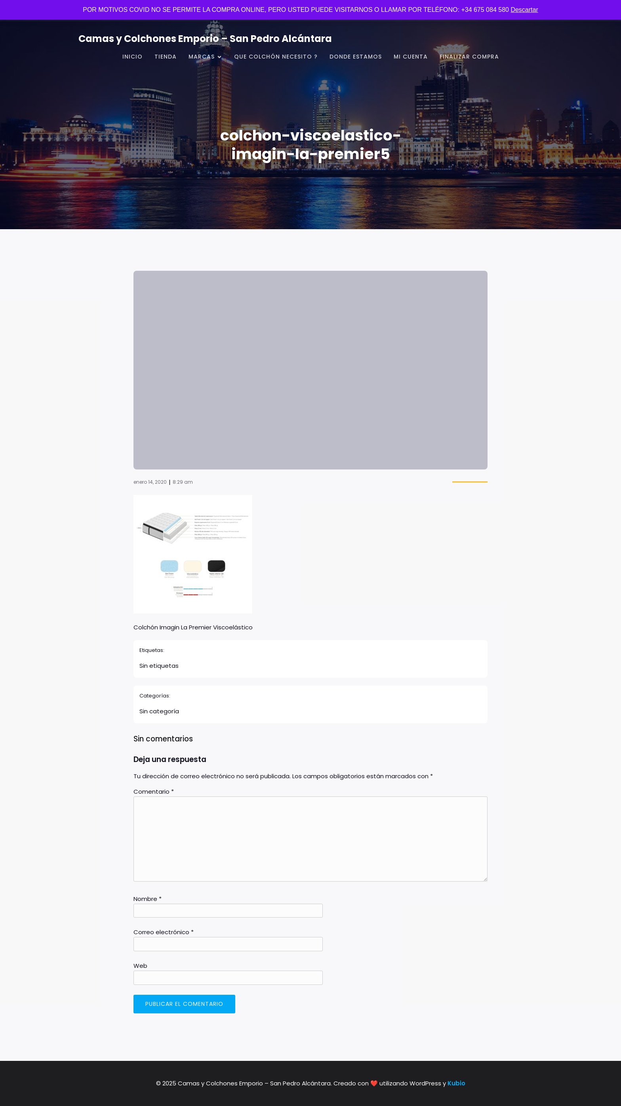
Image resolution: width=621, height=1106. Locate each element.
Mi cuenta (411, 57)
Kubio (456, 1083)
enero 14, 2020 (150, 482)
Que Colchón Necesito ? (276, 57)
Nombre (147, 899)
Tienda (165, 57)
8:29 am (183, 482)
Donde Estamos (356, 57)
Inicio (132, 57)
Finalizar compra (469, 57)
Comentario (153, 791)
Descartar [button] (524, 9)
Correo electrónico (163, 932)
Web (140, 966)
